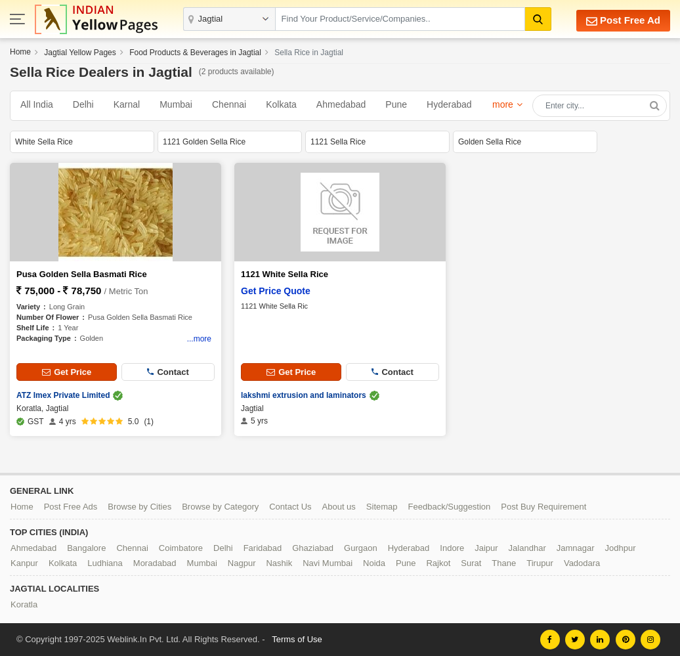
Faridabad (263, 548)
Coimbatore (181, 548)
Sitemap (382, 507)
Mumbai (175, 104)
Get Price (66, 372)
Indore (452, 548)
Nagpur (242, 563)
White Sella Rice (44, 141)
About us (339, 507)
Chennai (229, 104)
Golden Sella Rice (489, 141)
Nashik (279, 563)
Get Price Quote (275, 291)
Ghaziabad (312, 548)
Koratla (24, 604)
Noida (374, 563)
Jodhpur (620, 548)
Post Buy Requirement (543, 507)
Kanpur (24, 563)
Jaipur (486, 548)
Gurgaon (360, 548)
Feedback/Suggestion (449, 507)
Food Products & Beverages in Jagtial (195, 52)
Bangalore (86, 548)
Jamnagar (576, 548)
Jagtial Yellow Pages (80, 52)
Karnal (127, 104)
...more (199, 338)
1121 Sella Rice (338, 141)
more (502, 104)
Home (20, 51)
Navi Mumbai (327, 563)
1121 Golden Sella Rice (204, 141)
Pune (396, 104)
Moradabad (155, 563)
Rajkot (438, 563)
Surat (471, 563)
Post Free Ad (623, 20)
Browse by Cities (139, 507)
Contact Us (290, 507)
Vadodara (582, 563)
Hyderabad (449, 104)
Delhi (83, 104)
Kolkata (281, 104)
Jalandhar (527, 548)
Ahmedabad (341, 104)
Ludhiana (105, 563)
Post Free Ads (71, 507)
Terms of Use (297, 639)
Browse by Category (220, 507)
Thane (504, 563)
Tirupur (539, 563)
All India (36, 104)
